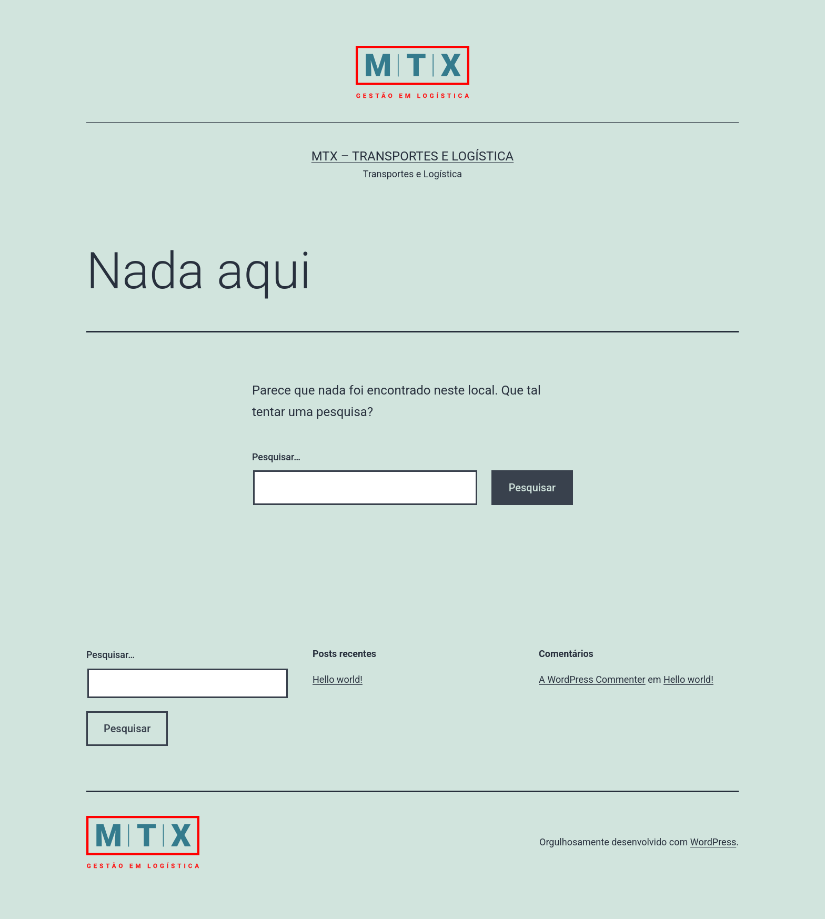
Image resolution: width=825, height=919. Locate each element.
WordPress (713, 841)
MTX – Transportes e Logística (412, 156)
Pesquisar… (276, 456)
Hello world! (338, 679)
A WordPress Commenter (592, 679)
